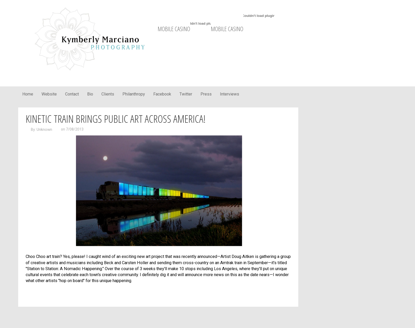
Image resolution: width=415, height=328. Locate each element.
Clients (107, 94)
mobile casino (174, 28)
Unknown (44, 129)
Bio (90, 94)
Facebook (162, 94)
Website (49, 94)
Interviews (229, 94)
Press (206, 94)
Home (27, 94)
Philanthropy (133, 94)
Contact (72, 94)
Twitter (185, 94)
